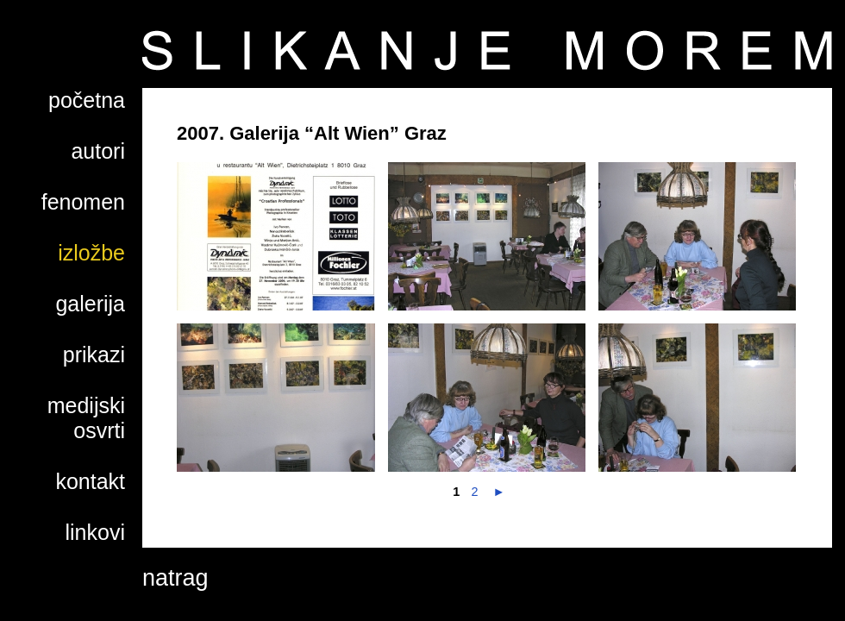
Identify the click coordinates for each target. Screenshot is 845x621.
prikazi (94, 354)
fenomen (83, 202)
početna (86, 100)
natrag (175, 578)
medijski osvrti (86, 417)
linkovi (95, 532)
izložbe (91, 253)
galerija (90, 304)
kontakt (90, 481)
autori (98, 151)
